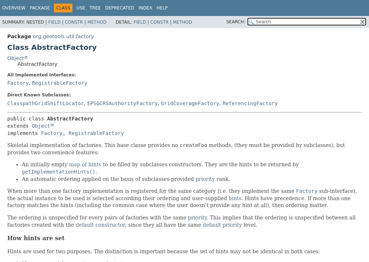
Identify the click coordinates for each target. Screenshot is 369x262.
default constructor (100, 225)
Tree (95, 8)
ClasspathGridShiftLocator (45, 103)
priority (205, 179)
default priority (222, 225)
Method (97, 22)
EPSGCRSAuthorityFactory (122, 103)
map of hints (85, 164)
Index (145, 8)
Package (40, 8)
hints (235, 198)
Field (54, 22)
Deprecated (119, 8)
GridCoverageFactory (190, 103)
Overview (13, 8)
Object (15, 58)
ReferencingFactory (250, 103)
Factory (18, 83)
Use (80, 8)
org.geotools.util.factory (63, 36)
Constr (74, 22)
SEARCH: (236, 21)
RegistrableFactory (59, 83)
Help (162, 8)
